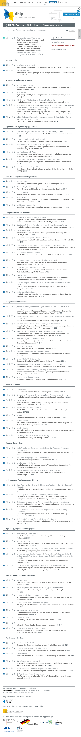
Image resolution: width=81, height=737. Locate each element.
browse (23, 2)
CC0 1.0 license (44, 690)
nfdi (45, 2)
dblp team (34, 688)
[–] (54, 38)
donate (53, 2)
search (31, 2)
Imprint (30, 693)
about (39, 2)
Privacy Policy (22, 693)
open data (30, 690)
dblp (15, 2)
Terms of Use (13, 693)
